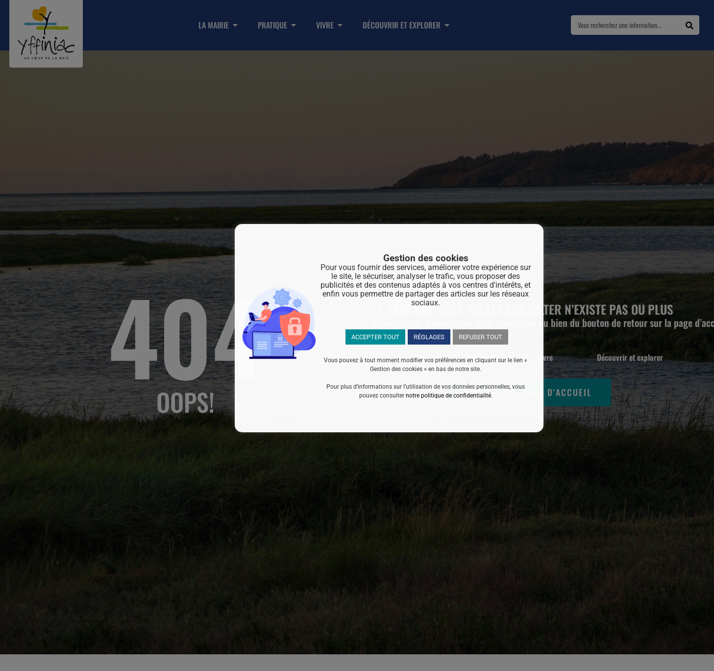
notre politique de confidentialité (448, 395)
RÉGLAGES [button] (429, 337)
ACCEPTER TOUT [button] (375, 337)
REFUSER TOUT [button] (480, 337)
